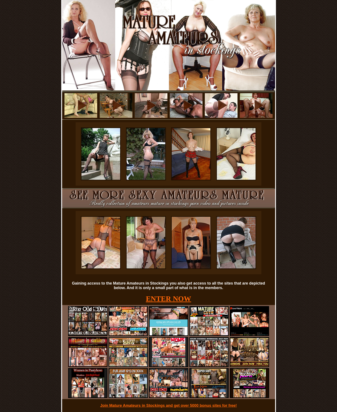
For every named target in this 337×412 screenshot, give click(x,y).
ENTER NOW (168, 299)
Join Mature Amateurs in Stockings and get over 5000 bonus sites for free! (168, 405)
